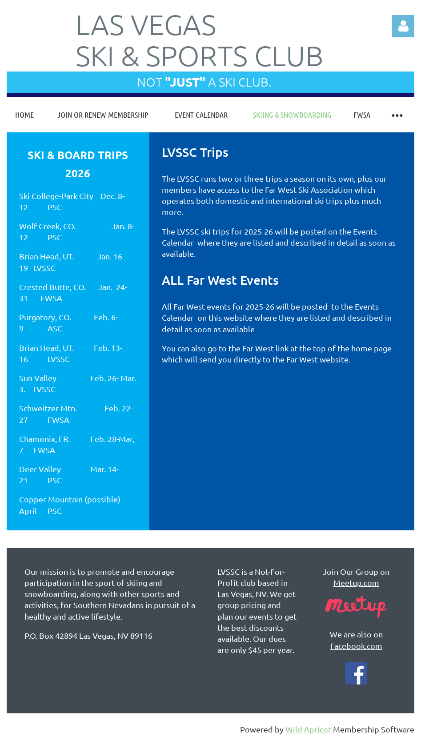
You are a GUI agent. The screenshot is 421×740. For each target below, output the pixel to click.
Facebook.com (356, 645)
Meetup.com (356, 582)
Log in (403, 26)
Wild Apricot (308, 729)
